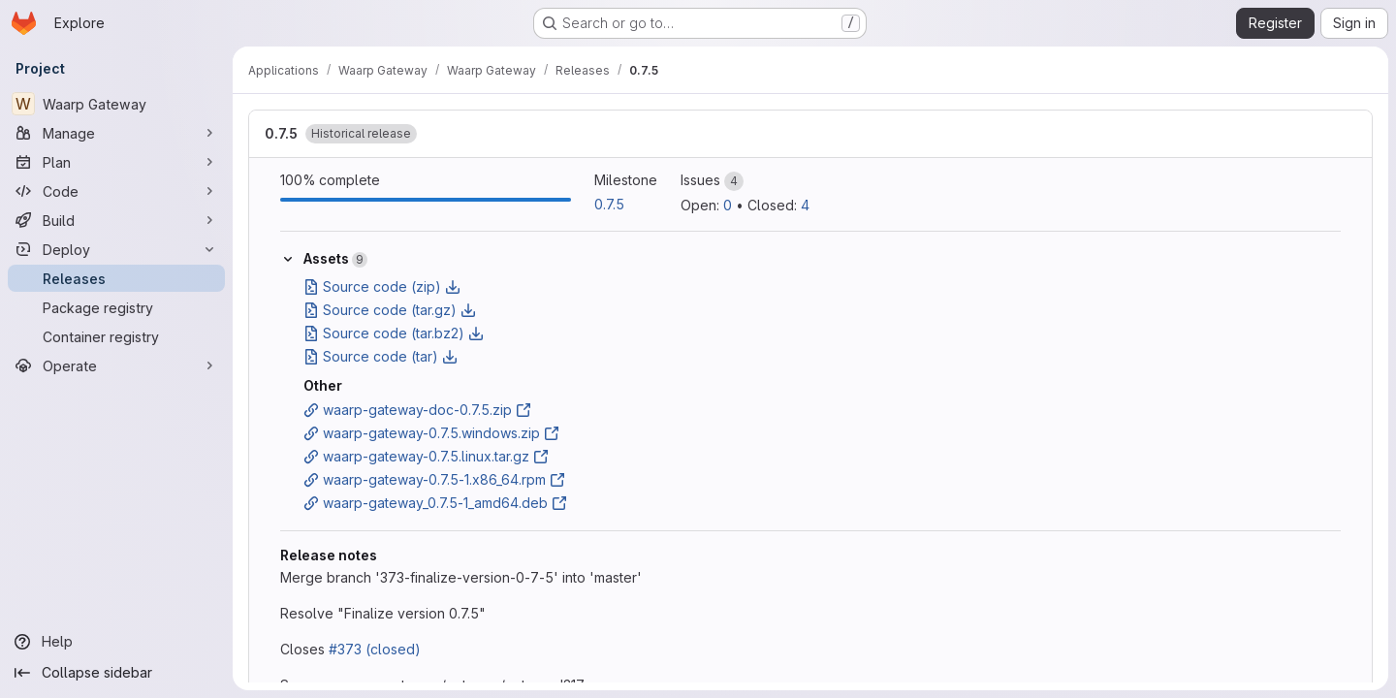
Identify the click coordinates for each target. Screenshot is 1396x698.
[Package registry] (116, 307)
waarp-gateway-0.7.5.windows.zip (431, 433)
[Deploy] (116, 249)
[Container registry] (116, 336)
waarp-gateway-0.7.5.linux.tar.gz (426, 456)
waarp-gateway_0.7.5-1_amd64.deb (435, 502)
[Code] (116, 191)
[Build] (116, 220)
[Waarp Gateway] (116, 103)
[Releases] (116, 278)
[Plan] (116, 161)
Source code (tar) (380, 356)
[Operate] (116, 365)
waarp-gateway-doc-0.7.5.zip (417, 409)
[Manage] (116, 132)
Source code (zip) (381, 286)
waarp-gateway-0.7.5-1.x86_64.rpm (434, 479)
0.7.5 (281, 133)
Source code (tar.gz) (389, 309)
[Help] (116, 641)
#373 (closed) (375, 649)
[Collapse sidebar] (116, 672)
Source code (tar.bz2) (393, 333)
